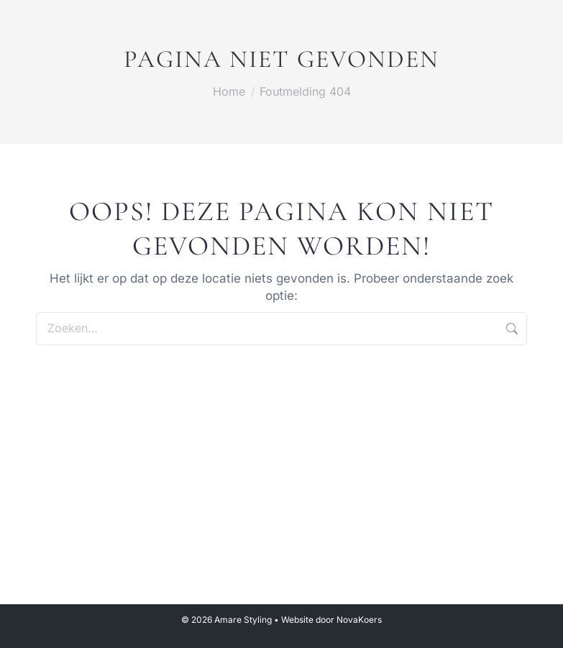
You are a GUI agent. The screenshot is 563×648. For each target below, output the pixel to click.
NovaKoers (359, 619)
